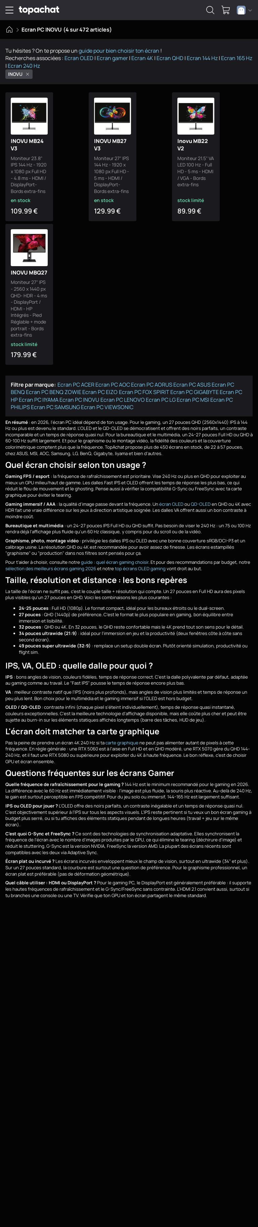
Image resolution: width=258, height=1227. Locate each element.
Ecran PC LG (161, 393)
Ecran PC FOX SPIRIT (144, 386)
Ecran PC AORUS (151, 378)
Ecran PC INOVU (79, 393)
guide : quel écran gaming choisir (114, 556)
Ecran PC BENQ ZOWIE (53, 386)
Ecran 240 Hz (24, 65)
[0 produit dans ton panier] (226, 10)
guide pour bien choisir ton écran (119, 50)
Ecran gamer (112, 58)
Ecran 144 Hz (202, 58)
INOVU (19, 74)
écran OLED (171, 498)
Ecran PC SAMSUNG (55, 400)
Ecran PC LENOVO (122, 393)
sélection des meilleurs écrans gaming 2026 (50, 562)
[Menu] (9, 10)
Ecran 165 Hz (236, 58)
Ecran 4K (142, 58)
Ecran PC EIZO (100, 386)
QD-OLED (201, 498)
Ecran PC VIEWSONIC (107, 400)
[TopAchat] (39, 10)
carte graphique (121, 736)
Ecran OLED (78, 58)
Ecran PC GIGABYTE (194, 386)
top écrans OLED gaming (140, 562)
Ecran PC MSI (193, 393)
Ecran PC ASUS (192, 378)
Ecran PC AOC (112, 378)
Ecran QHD (170, 58)
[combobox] (244, 10)
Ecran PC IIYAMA (38, 393)
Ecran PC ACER (75, 378)
